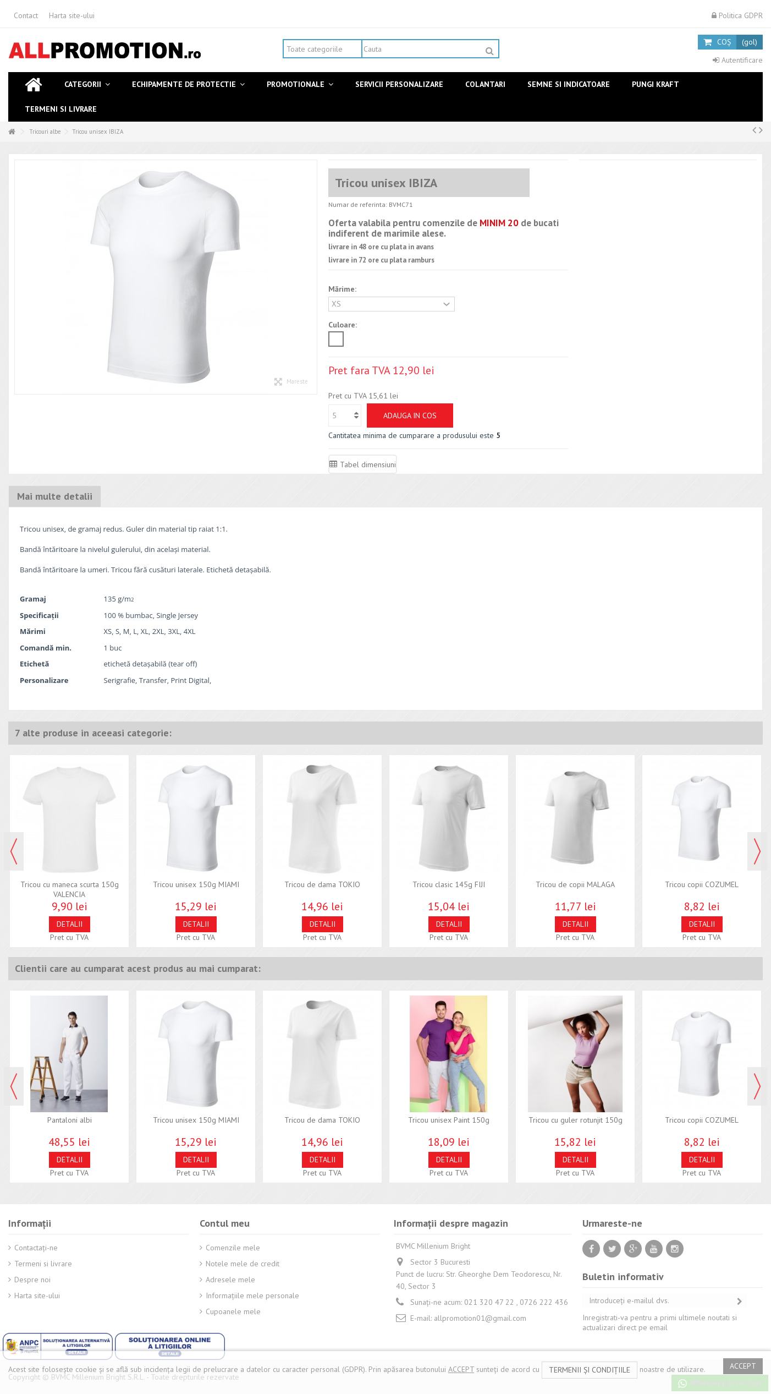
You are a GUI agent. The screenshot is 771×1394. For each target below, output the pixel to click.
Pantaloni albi (69, 1120)
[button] (87, 84)
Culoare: (343, 325)
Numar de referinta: (357, 204)
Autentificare (738, 60)
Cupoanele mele (233, 1311)
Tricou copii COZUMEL (702, 884)
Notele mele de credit (242, 1264)
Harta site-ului (72, 15)
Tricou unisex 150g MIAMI (196, 884)
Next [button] (757, 851)
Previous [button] (14, 851)
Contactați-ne (36, 1248)
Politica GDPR (737, 15)
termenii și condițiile (589, 1370)
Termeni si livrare (43, 1264)
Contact (26, 15)
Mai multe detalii (54, 496)
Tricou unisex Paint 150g (448, 1120)
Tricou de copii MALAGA (575, 884)
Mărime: (343, 289)
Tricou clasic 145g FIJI (448, 884)
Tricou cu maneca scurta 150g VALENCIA (69, 889)
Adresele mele (230, 1279)
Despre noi (32, 1279)
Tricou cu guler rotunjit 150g (575, 1120)
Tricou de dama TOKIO (322, 884)
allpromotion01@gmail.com (480, 1318)
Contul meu (225, 1223)
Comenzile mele (233, 1248)
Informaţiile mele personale (252, 1295)
